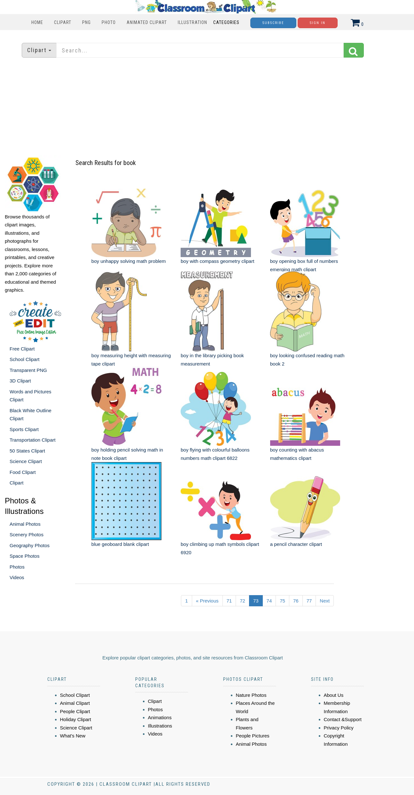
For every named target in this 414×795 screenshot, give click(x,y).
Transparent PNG (28, 370)
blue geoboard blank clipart (120, 544)
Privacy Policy (339, 727)
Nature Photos (251, 695)
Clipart (62, 22)
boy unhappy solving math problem (128, 261)
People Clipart (75, 711)
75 (282, 600)
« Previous (207, 600)
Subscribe (273, 23)
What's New (73, 735)
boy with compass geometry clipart (217, 261)
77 (309, 600)
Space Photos (24, 556)
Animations (160, 717)
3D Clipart (20, 380)
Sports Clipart (24, 429)
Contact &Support (343, 719)
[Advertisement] (207, 107)
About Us (334, 695)
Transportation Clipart (33, 440)
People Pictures (252, 735)
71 (229, 600)
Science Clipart (26, 461)
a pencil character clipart (296, 544)
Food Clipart (23, 472)
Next (325, 600)
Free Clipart (22, 348)
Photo (109, 22)
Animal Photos (25, 524)
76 (296, 600)
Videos (17, 577)
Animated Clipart (147, 22)
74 (269, 600)
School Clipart (24, 359)
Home (37, 22)
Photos (17, 567)
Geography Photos (30, 545)
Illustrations (160, 725)
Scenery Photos (26, 534)
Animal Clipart (75, 703)
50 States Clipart (27, 450)
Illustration (192, 22)
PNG (86, 22)
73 (256, 600)
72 (242, 600)
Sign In (317, 23)
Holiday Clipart (75, 719)
